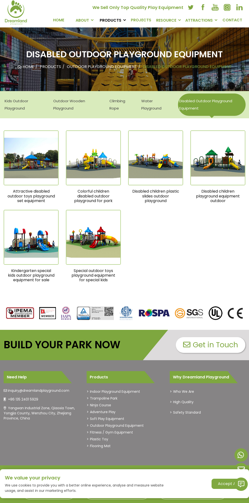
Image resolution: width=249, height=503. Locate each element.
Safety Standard (187, 412)
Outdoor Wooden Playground (69, 104)
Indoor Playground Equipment (115, 391)
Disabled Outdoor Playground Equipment (205, 104)
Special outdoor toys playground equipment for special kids (93, 275)
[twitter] (191, 7)
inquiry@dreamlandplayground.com (38, 390)
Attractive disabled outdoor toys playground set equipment (31, 195)
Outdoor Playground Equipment (117, 425)
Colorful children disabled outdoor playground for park (93, 195)
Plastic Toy (99, 439)
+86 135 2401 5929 (23, 399)
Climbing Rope (117, 104)
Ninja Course (100, 405)
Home (58, 20)
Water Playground (151, 104)
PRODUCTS (110, 20)
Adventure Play (103, 411)
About (82, 20)
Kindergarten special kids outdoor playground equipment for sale (31, 275)
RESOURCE (166, 20)
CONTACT (232, 20)
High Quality (183, 402)
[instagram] (227, 7)
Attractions (199, 20)
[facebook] (203, 7)
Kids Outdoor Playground (16, 104)
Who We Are (183, 391)
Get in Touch (210, 345)
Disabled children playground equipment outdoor (218, 195)
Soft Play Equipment (107, 418)
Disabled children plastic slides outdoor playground (155, 195)
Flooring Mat (100, 445)
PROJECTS (141, 20)
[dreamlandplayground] (20, 313)
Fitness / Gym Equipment (111, 432)
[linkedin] (239, 7)
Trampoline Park (103, 398)
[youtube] (215, 7)
